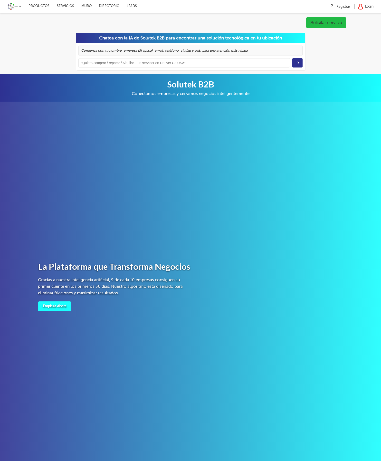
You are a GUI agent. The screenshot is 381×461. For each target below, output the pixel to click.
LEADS (132, 6)
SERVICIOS (65, 6)
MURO (86, 6)
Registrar (343, 7)
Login (365, 7)
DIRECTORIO (109, 6)
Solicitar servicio (326, 22)
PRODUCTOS (39, 6)
